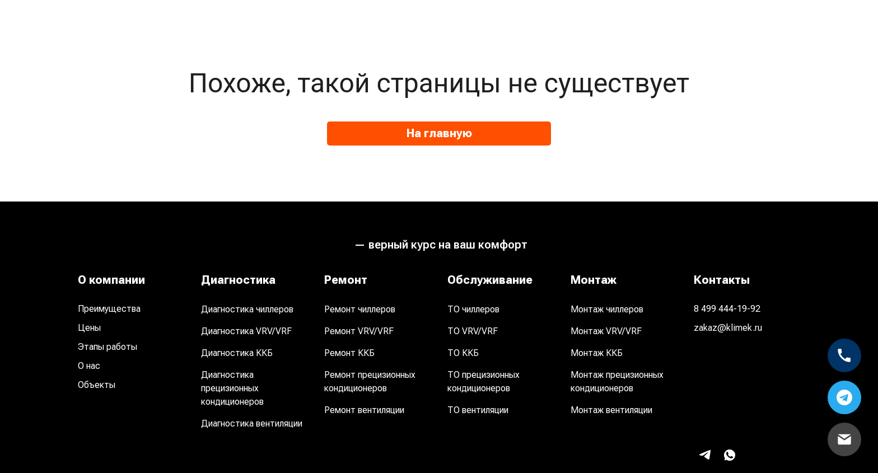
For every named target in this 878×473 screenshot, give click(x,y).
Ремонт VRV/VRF (359, 331)
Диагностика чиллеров (247, 309)
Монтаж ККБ (597, 353)
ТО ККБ (463, 353)
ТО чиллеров (473, 309)
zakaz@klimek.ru (728, 327)
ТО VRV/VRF (472, 331)
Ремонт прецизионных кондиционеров (369, 381)
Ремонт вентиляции (364, 410)
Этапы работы (107, 346)
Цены (89, 327)
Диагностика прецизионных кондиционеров (232, 388)
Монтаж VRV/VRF (606, 331)
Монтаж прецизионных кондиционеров (617, 381)
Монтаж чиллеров (607, 309)
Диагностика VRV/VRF (246, 331)
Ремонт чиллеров (359, 309)
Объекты (96, 385)
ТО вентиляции (477, 410)
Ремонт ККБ (349, 353)
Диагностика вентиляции (251, 423)
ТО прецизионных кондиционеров (483, 381)
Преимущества (109, 308)
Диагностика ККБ (237, 353)
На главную (439, 133)
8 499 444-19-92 (727, 308)
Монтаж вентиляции (611, 410)
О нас (89, 365)
